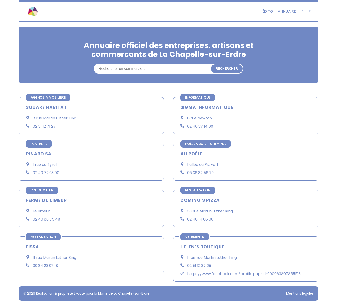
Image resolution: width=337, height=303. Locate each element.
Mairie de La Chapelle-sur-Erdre (124, 293)
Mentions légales (300, 293)
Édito (267, 11)
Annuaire (287, 11)
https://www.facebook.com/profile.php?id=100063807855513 (244, 274)
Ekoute (79, 293)
